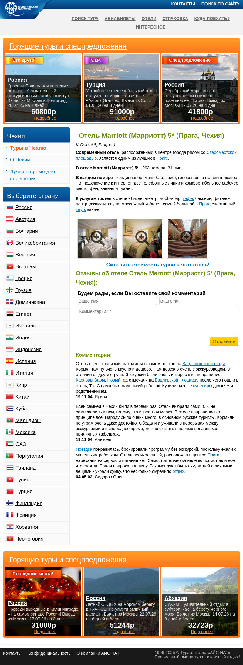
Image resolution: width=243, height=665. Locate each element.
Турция (23, 491)
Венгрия (25, 255)
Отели (149, 18)
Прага (224, 273)
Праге (162, 158)
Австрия (25, 219)
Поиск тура (85, 18)
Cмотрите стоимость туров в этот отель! (158, 265)
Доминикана (30, 302)
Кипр (21, 385)
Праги (213, 455)
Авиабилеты (120, 18)
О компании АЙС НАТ (98, 653)
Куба (21, 409)
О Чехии (20, 160)
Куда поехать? (212, 18)
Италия (24, 373)
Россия (23, 207)
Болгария (26, 231)
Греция (23, 278)
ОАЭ (20, 444)
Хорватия (26, 527)
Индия (23, 338)
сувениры (202, 385)
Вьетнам (25, 267)
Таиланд (25, 468)
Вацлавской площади (203, 363)
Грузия (23, 290)
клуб (80, 209)
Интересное (150, 27)
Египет (23, 314)
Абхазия (175, 598)
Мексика (25, 432)
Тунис (22, 480)
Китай (22, 397)
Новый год (117, 380)
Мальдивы (28, 420)
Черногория (29, 539)
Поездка (84, 449)
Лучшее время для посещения (32, 175)
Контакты (183, 4)
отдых (178, 471)
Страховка (175, 18)
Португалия (29, 456)
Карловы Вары (90, 380)
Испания (25, 361)
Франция (26, 515)
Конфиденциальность (48, 653)
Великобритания (35, 243)
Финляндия (28, 503)
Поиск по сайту (220, 4)
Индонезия (28, 349)
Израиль (25, 326)
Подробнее (45, 631)
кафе (188, 198)
